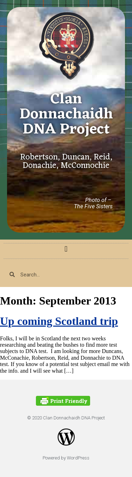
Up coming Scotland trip (59, 321)
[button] (66, 249)
